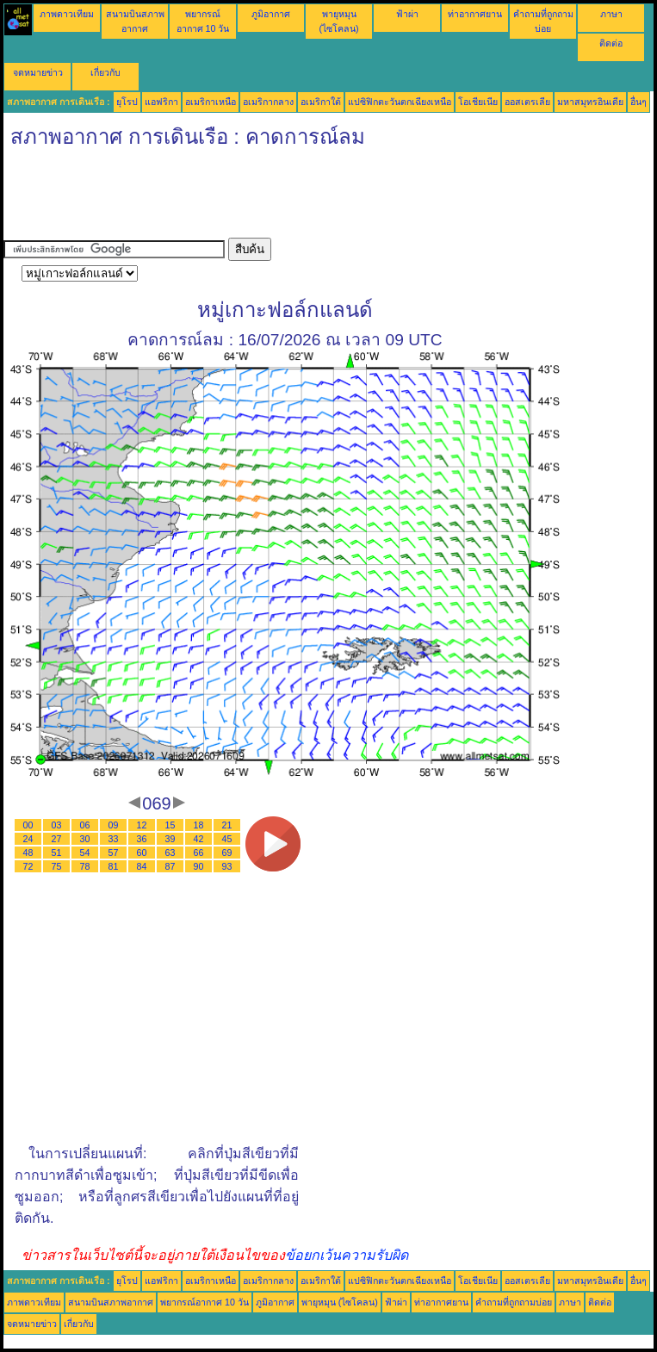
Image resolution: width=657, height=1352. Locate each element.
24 (28, 839)
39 (170, 839)
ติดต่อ (611, 43)
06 (85, 825)
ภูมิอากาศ (270, 14)
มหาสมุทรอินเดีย (590, 101)
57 (113, 852)
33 (113, 839)
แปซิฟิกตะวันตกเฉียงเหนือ (399, 101)
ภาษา (611, 14)
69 (227, 852)
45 (227, 839)
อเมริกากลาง (268, 101)
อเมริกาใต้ (321, 101)
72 (28, 866)
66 (199, 852)
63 (170, 852)
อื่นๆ (638, 101)
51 (57, 852)
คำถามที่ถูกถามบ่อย (513, 1302)
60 (142, 852)
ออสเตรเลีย (527, 101)
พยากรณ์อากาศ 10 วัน (204, 1302)
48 (28, 852)
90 (199, 866)
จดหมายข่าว (38, 72)
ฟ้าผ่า (407, 14)
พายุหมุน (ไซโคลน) (339, 1302)
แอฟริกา (161, 101)
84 (142, 866)
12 (142, 825)
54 (85, 852)
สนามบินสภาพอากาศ (110, 1302)
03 (57, 825)
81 (113, 866)
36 (142, 839)
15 (170, 825)
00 (28, 825)
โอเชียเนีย (478, 101)
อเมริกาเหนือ (210, 101)
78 (85, 866)
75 (57, 866)
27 (57, 839)
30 (85, 839)
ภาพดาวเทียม (67, 14)
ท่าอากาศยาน (475, 14)
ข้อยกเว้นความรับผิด (346, 1255)
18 (199, 825)
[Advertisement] (316, 199)
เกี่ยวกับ (105, 72)
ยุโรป (127, 101)
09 (113, 825)
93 (227, 866)
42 (199, 839)
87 (170, 866)
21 (227, 825)
